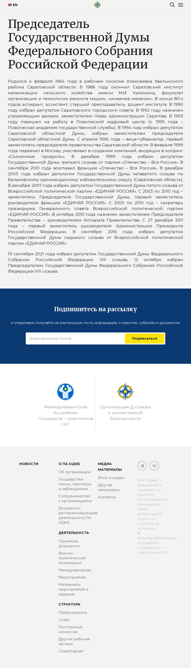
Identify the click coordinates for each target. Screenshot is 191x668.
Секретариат (70, 651)
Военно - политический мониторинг (72, 558)
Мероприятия (71, 577)
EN (13, 5)
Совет (64, 619)
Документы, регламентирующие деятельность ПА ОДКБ (78, 515)
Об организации (74, 472)
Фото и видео (111, 477)
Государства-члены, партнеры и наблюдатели (74, 484)
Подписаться (144, 338)
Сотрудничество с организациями (75, 498)
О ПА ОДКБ (69, 464)
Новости (28, 464)
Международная (74, 570)
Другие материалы (108, 487)
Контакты (107, 497)
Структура (69, 604)
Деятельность (73, 533)
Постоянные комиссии (70, 629)
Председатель (72, 612)
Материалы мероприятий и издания (73, 589)
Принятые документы (69, 543)
